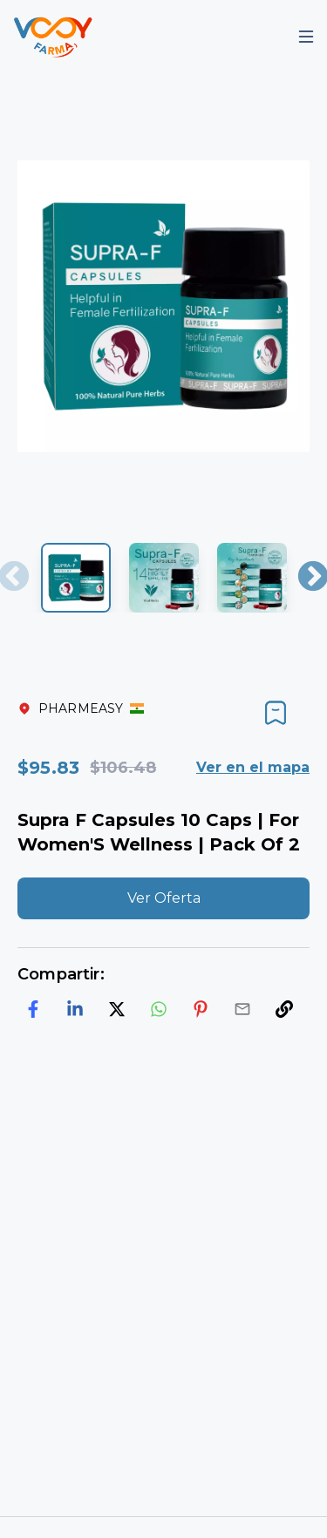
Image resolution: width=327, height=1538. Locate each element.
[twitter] (117, 1009)
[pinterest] (200, 1009)
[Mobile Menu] (306, 36)
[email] (242, 1009)
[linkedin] (75, 1009)
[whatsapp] (158, 1009)
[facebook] (33, 1009)
